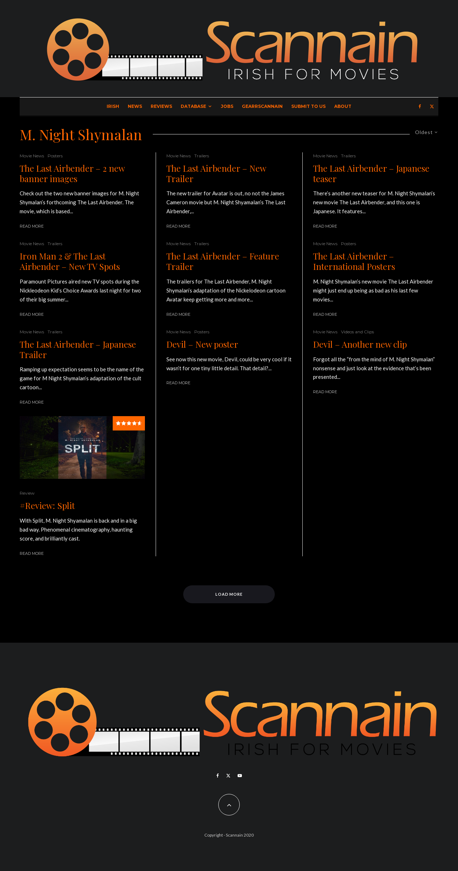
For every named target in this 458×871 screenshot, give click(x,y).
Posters (55, 155)
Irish (113, 106)
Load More (229, 594)
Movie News (32, 155)
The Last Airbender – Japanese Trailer (78, 349)
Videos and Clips (357, 331)
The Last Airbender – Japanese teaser (371, 173)
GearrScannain (262, 106)
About (342, 106)
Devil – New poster (202, 344)
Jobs (227, 106)
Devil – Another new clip (360, 344)
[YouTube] (239, 776)
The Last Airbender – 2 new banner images (72, 173)
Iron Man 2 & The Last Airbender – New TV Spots (70, 261)
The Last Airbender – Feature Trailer (222, 261)
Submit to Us (308, 106)
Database (193, 106)
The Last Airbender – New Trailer (216, 173)
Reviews (161, 106)
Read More (32, 226)
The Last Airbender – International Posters (354, 261)
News (135, 106)
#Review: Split (47, 505)
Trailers (55, 243)
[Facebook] (419, 106)
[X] (431, 106)
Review (27, 493)
